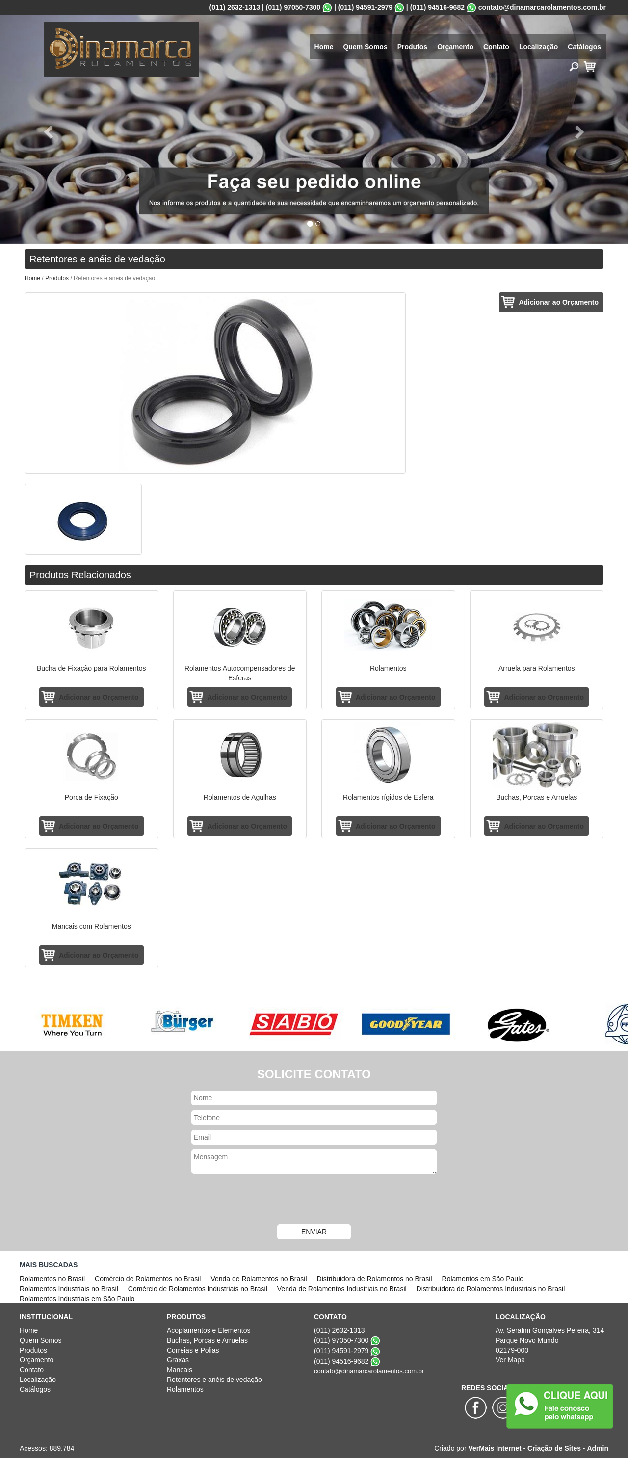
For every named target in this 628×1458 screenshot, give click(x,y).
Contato (496, 47)
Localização (538, 47)
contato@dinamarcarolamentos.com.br (542, 7)
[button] (47, 129)
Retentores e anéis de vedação (214, 1379)
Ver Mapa (510, 1360)
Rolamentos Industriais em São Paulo (77, 1298)
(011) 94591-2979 (365, 7)
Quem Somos (365, 47)
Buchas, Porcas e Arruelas (207, 1340)
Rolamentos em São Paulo (483, 1279)
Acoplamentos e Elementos (208, 1330)
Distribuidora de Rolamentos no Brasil (374, 1279)
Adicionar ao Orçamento (559, 302)
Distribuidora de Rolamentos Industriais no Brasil (491, 1289)
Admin (597, 1448)
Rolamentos (185, 1389)
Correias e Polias (193, 1350)
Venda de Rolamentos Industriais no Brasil (342, 1289)
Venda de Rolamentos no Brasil (258, 1279)
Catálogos (584, 47)
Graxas (178, 1360)
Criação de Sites (554, 1448)
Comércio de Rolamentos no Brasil (148, 1279)
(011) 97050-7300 (293, 7)
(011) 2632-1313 (235, 7)
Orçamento (455, 47)
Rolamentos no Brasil (52, 1279)
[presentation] (314, 1200)
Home (324, 47)
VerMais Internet (494, 1448)
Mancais (179, 1370)
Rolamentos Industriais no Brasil (69, 1289)
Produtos (412, 47)
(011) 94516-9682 (437, 7)
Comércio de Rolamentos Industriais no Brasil (197, 1289)
